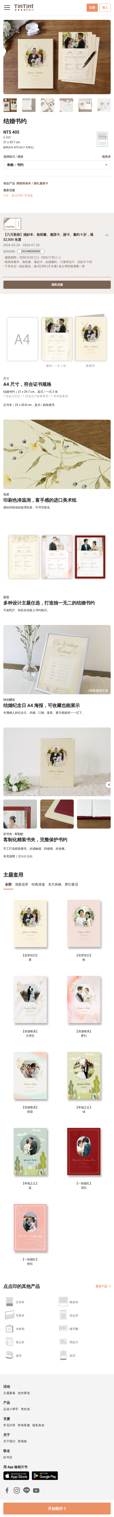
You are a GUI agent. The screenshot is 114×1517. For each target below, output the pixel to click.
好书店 (7, 1457)
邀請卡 (38, 262)
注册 (92, 7)
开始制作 (57, 1508)
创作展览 (24, 1393)
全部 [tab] (8, 884)
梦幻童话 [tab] (71, 884)
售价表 (25, 1409)
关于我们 (9, 1441)
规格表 (106, 156)
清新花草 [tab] (21, 884)
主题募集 (9, 1393)
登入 (105, 7)
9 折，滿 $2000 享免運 (18, 195)
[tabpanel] (57, 1080)
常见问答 (9, 1425)
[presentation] (8, 885)
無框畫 (26, 262)
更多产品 (103, 1286)
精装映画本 (23, 183)
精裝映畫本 (12, 262)
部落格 (22, 1441)
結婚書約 (51, 262)
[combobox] (57, 165)
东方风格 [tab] (54, 884)
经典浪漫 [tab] (38, 884)
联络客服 (24, 1425)
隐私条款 (38, 1425)
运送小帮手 (10, 1409)
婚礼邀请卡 (41, 183)
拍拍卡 (81, 262)
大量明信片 (67, 262)
